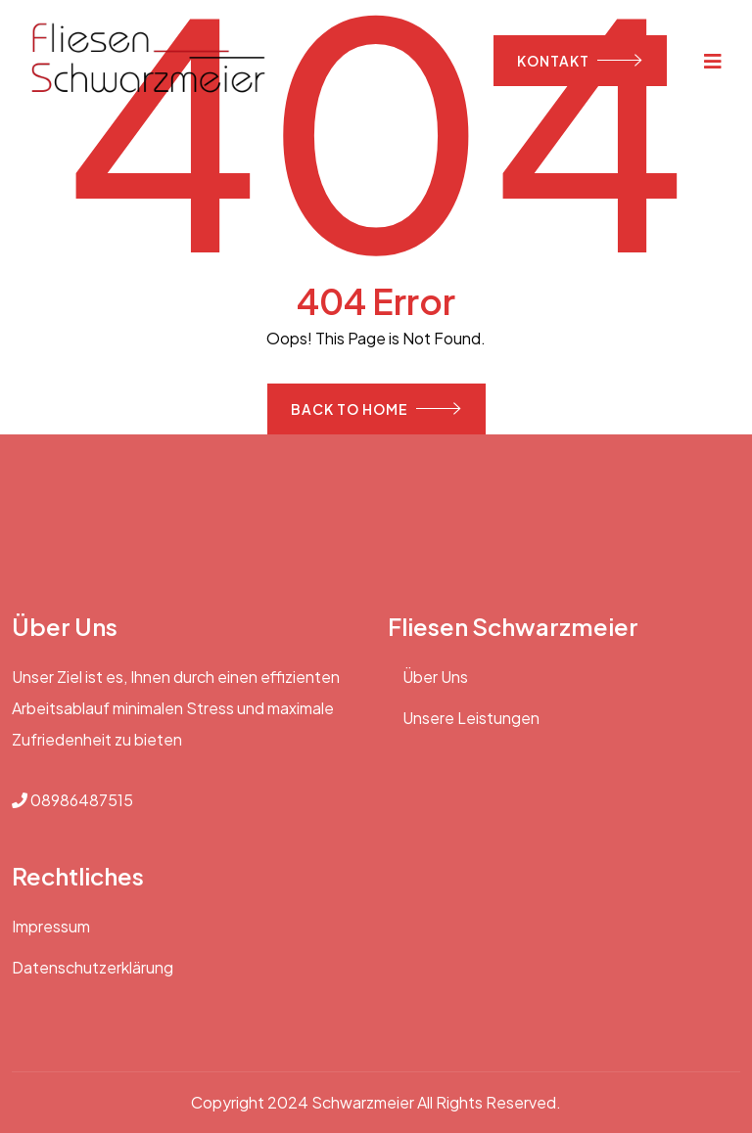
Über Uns (435, 676)
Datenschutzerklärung (92, 967)
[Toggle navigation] (713, 60)
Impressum (51, 926)
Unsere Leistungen (471, 717)
